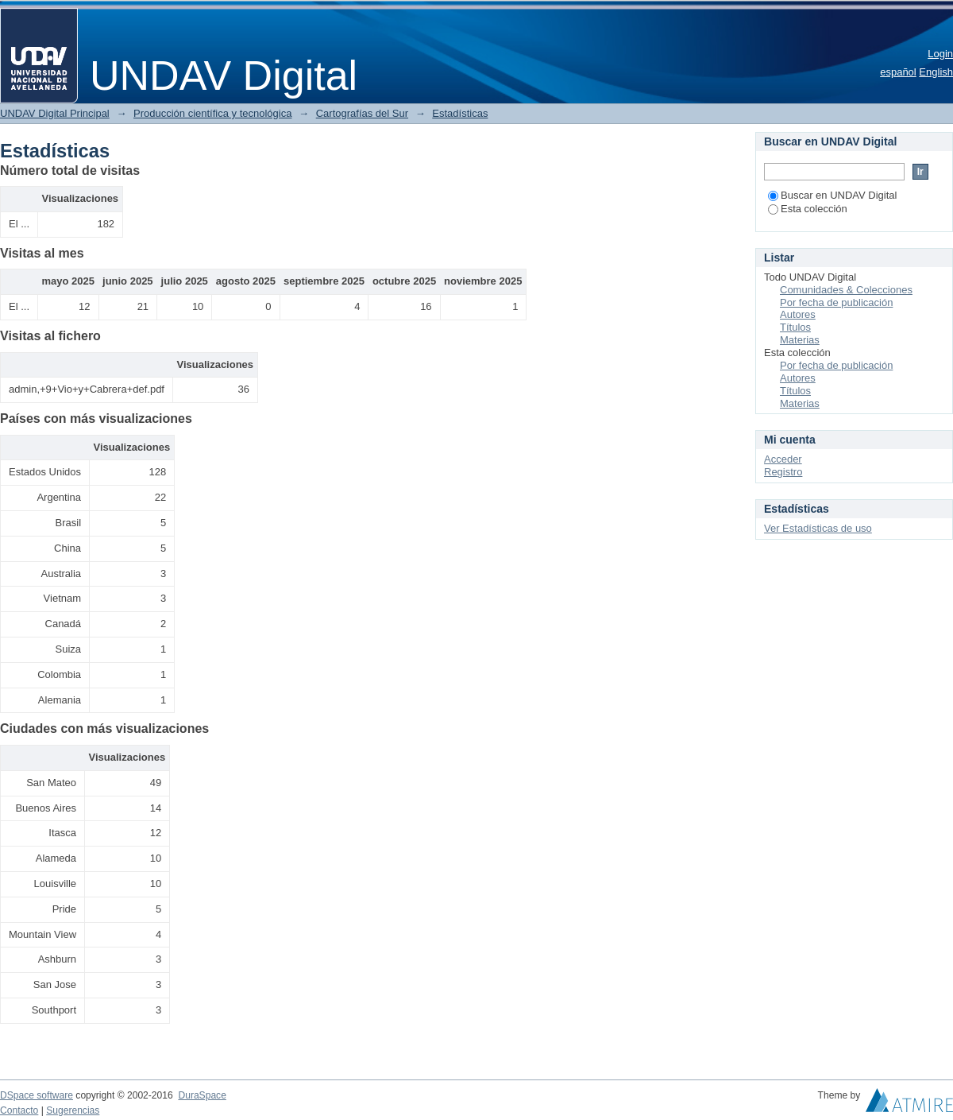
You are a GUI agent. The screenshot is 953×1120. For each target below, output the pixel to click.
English (936, 72)
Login (940, 54)
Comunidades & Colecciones (846, 290)
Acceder (783, 459)
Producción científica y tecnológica (212, 113)
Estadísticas (460, 113)
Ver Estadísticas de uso (818, 528)
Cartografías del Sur (362, 113)
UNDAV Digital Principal (55, 113)
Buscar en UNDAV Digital (832, 195)
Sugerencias (72, 1110)
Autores (798, 314)
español (898, 72)
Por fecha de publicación (836, 302)
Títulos (795, 327)
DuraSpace (202, 1095)
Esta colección (807, 209)
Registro (783, 472)
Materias (800, 340)
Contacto (19, 1110)
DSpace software (36, 1095)
